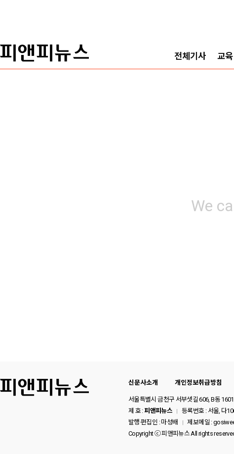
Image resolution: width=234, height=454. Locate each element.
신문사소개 (143, 382)
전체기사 (190, 56)
